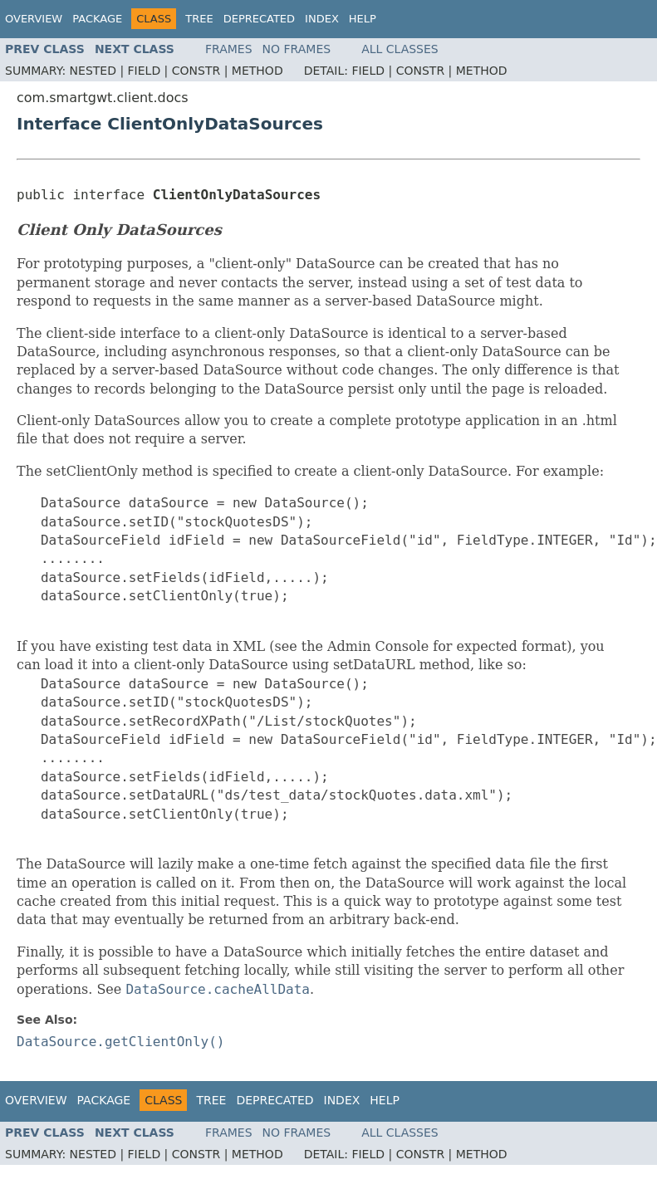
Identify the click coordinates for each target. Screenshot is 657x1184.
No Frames (296, 49)
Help (362, 18)
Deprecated (259, 18)
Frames (229, 49)
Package (97, 18)
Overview (33, 18)
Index (322, 18)
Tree (199, 18)
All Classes (400, 49)
